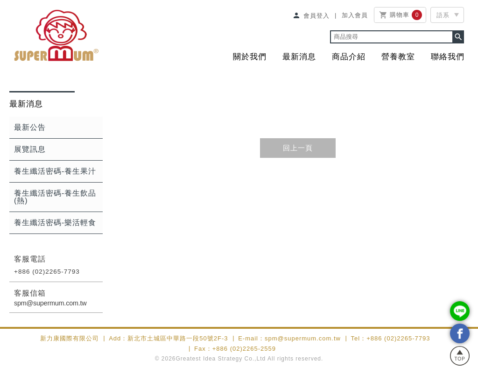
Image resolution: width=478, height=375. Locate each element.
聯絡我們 (447, 56)
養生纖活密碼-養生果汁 (55, 171)
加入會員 (355, 15)
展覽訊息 (30, 149)
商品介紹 (349, 56)
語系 (443, 15)
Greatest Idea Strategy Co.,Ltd (221, 358)
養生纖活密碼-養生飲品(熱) (55, 197)
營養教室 (398, 56)
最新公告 (30, 127)
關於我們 (250, 56)
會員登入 (311, 15)
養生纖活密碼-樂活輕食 (55, 222)
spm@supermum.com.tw (50, 303)
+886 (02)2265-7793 (47, 271)
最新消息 (299, 56)
